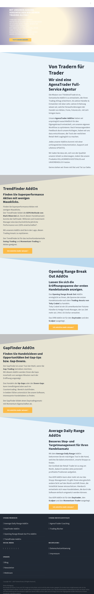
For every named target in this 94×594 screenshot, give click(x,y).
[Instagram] (7, 548)
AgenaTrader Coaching (59, 523)
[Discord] (18, 548)
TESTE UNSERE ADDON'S (20, 40)
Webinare (8, 573)
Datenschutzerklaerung (60, 548)
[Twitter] (5, 548)
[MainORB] (63, 327)
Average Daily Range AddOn (16, 523)
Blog (6, 562)
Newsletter (9, 567)
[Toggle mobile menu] (90, 3)
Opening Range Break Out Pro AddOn (20, 534)
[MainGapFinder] (17, 410)
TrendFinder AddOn (12, 539)
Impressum (55, 553)
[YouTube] (16, 548)
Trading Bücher (56, 528)
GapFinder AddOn (11, 528)
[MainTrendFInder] (17, 251)
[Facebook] (3, 548)
